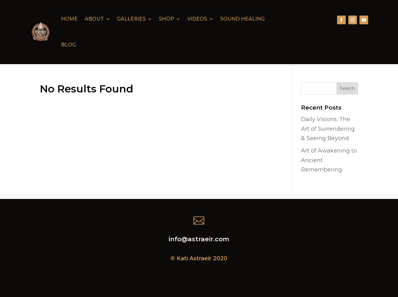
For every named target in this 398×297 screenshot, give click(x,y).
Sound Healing (242, 19)
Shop (166, 19)
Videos (197, 19)
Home (69, 19)
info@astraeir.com (199, 239)
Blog (68, 45)
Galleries (131, 19)
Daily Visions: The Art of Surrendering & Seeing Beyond (328, 129)
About (94, 19)
